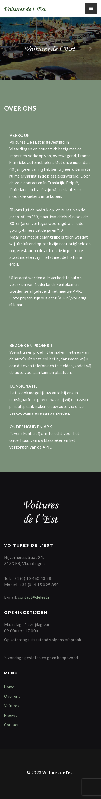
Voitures (11, 705)
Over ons (12, 696)
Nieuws (10, 715)
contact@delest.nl (34, 597)
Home (9, 686)
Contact (11, 724)
